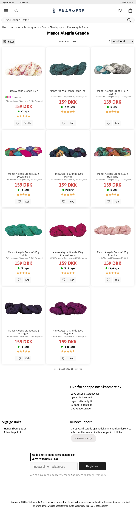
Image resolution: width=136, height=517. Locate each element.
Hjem (4, 27)
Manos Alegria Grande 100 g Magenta (67, 332)
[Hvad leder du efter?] (68, 20)
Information (127, 2)
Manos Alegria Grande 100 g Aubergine (23, 332)
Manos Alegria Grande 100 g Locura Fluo (23, 175)
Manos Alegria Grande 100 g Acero (112, 92)
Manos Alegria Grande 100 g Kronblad (112, 254)
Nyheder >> (8, 2)
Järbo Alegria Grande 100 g (23, 90)
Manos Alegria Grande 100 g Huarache (112, 175)
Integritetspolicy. (96, 475)
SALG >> (23, 2)
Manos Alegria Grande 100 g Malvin (67, 175)
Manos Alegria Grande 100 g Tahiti (23, 254)
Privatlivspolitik (12, 432)
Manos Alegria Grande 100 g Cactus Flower (67, 254)
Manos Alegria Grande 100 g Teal (68, 90)
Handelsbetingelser (15, 428)
